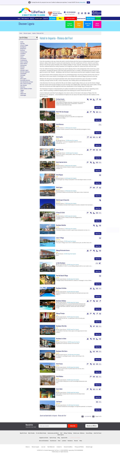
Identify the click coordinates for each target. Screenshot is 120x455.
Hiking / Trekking (68, 433)
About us (32, 18)
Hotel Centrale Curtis (61, 162)
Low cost (43, 446)
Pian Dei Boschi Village (62, 276)
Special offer (64, 437)
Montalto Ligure (24, 70)
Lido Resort (59, 402)
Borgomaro (23, 48)
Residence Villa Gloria (61, 351)
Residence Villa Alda (61, 326)
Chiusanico (23, 58)
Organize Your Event (69, 24)
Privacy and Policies (79, 446)
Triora (21, 92)
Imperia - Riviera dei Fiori (38, 33)
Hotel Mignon (59, 175)
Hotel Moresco (60, 124)
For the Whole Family (41, 433)
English (97, 11)
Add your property (90, 18)
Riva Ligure (23, 78)
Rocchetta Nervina (25, 80)
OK (88, 2)
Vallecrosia (23, 93)
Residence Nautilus (61, 225)
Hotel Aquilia (59, 137)
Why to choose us (25, 18)
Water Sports (61, 434)
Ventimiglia (23, 95)
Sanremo (22, 87)
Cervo (21, 57)
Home (19, 18)
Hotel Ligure (59, 187)
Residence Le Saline (61, 339)
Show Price (98, 107)
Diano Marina (23, 63)
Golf (61, 433)
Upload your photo (88, 24)
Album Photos (97, 24)
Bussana (22, 50)
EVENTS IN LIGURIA (75, 437)
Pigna (21, 77)
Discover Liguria (38, 18)
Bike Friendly (31, 433)
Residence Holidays (61, 301)
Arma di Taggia (24, 45)
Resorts (76, 440)
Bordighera (23, 47)
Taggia (22, 90)
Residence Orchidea (61, 288)
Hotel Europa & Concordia (62, 200)
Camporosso (23, 52)
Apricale (22, 43)
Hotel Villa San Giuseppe (62, 112)
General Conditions (68, 446)
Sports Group (79, 24)
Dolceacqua (23, 65)
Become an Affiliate (92, 426)
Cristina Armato (60, 99)
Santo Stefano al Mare (26, 88)
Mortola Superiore (25, 72)
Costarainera (23, 60)
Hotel (59, 440)
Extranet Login (89, 446)
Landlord (64, 440)
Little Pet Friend (97, 433)
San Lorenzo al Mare (25, 83)
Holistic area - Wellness (78, 433)
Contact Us (45, 18)
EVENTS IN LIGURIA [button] (70, 18)
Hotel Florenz (59, 364)
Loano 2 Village (60, 238)
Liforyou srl (57, 451)
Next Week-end (51, 446)
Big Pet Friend (23, 433)
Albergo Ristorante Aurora (63, 250)
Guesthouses (53, 440)
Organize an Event (43, 437)
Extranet (98, 18)
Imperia (22, 68)
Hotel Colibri (59, 389)
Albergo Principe (60, 313)
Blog (59, 437)
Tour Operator (52, 18)
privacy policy (82, 2)
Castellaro (23, 53)
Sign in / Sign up (97, 14)
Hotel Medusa (59, 376)
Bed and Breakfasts (43, 440)
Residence (70, 440)
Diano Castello (24, 62)
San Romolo (23, 85)
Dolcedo (22, 67)
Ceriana (22, 55)
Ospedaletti (23, 73)
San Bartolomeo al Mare (26, 82)
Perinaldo (22, 75)
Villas (80, 440)
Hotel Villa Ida (59, 150)
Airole (21, 42)
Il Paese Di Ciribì (60, 213)
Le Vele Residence (60, 263)
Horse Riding (89, 433)
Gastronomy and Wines (53, 433)
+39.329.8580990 (70, 12)
